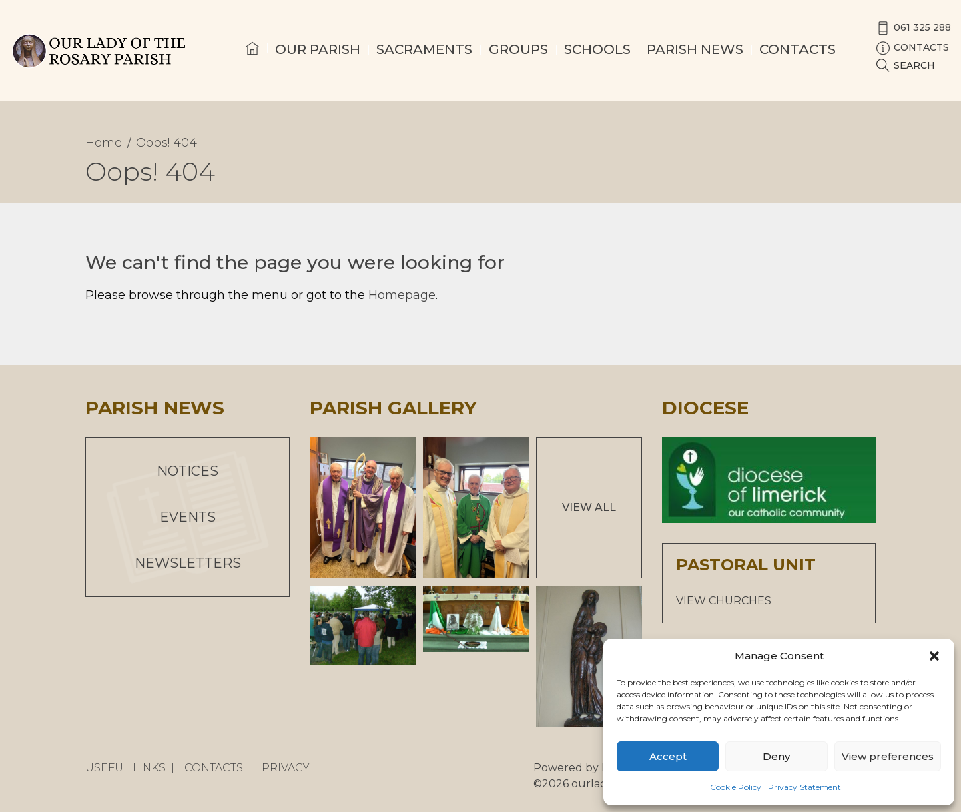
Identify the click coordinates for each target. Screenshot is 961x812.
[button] (934, 656)
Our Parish (317, 49)
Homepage (402, 295)
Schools (597, 49)
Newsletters (188, 563)
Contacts (797, 49)
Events (187, 517)
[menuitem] (252, 60)
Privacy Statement (804, 787)
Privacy (286, 767)
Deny (776, 756)
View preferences (888, 756)
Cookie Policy (735, 787)
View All (589, 507)
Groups (518, 49)
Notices (187, 471)
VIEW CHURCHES (723, 600)
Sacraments (424, 49)
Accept (668, 756)
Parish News (695, 49)
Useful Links (125, 767)
